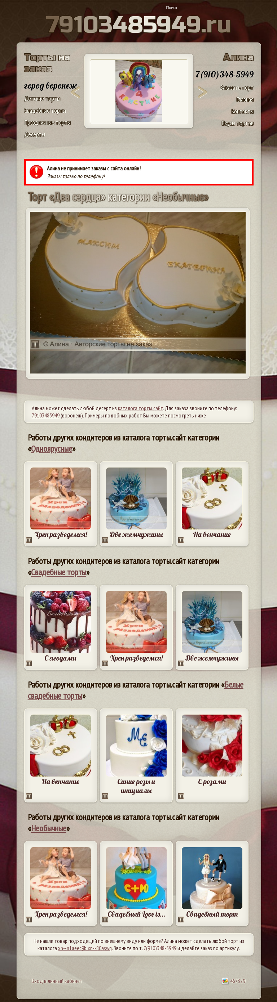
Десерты (34, 134)
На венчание (212, 534)
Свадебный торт (212, 913)
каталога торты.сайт (140, 408)
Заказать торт (237, 87)
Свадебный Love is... (136, 913)
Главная (245, 99)
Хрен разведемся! (60, 534)
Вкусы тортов (238, 123)
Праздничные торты (47, 122)
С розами (212, 781)
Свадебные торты (45, 110)
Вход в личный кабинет (56, 980)
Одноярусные (51, 448)
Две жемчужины (136, 534)
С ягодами (60, 657)
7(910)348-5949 (160, 948)
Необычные (48, 828)
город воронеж (50, 85)
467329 (233, 980)
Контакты (243, 111)
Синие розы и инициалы (136, 786)
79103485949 (46, 415)
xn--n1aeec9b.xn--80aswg (85, 948)
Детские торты (42, 98)
